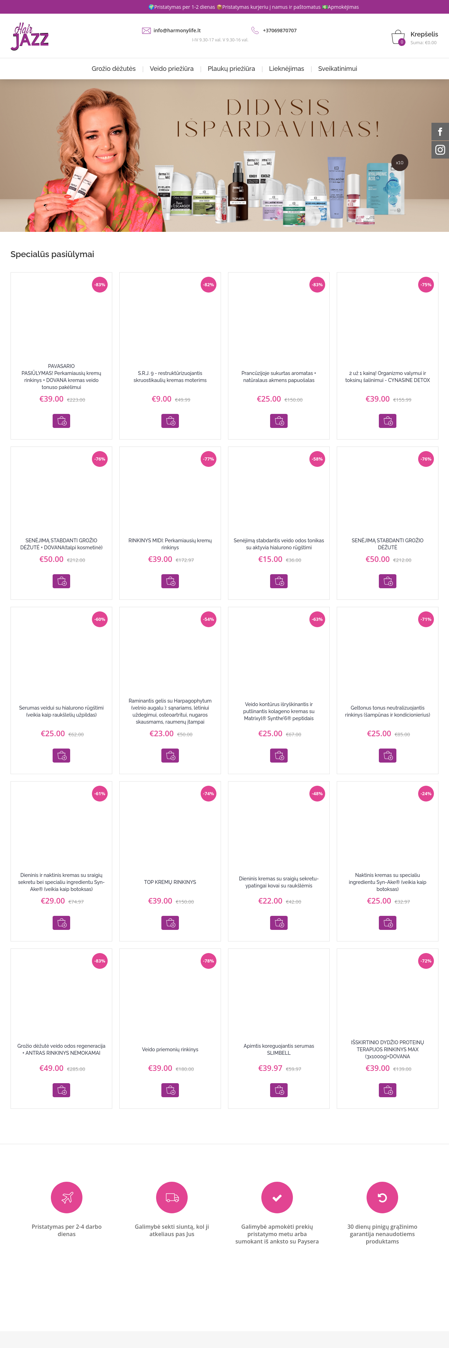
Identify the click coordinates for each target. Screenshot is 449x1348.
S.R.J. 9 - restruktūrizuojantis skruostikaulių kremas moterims (170, 376)
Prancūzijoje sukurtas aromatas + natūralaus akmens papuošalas (279, 376)
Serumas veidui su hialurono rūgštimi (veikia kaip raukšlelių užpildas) (61, 701)
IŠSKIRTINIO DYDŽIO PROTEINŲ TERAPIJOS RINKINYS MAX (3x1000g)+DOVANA (387, 1030)
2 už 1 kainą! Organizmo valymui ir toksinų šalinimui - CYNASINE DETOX (387, 376)
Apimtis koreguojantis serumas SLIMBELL (279, 1030)
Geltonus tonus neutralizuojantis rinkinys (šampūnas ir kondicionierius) (387, 701)
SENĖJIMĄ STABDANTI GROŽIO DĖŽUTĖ (388, 539)
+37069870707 (280, 30)
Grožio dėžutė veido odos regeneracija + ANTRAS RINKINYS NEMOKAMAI (62, 1030)
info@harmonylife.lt (177, 30)
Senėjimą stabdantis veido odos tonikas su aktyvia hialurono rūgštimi (279, 539)
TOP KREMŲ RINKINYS (170, 867)
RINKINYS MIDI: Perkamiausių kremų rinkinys (170, 539)
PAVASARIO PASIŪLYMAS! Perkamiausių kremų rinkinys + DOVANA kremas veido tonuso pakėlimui (61, 376)
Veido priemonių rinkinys (170, 1030)
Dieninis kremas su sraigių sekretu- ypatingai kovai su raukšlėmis (279, 867)
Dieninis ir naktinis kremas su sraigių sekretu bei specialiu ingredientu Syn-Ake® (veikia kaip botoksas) (61, 867)
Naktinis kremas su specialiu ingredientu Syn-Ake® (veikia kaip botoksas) (388, 867)
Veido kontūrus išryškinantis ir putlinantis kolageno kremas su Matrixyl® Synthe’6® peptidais (279, 701)
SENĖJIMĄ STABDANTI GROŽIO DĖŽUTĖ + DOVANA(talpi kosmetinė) (61, 539)
